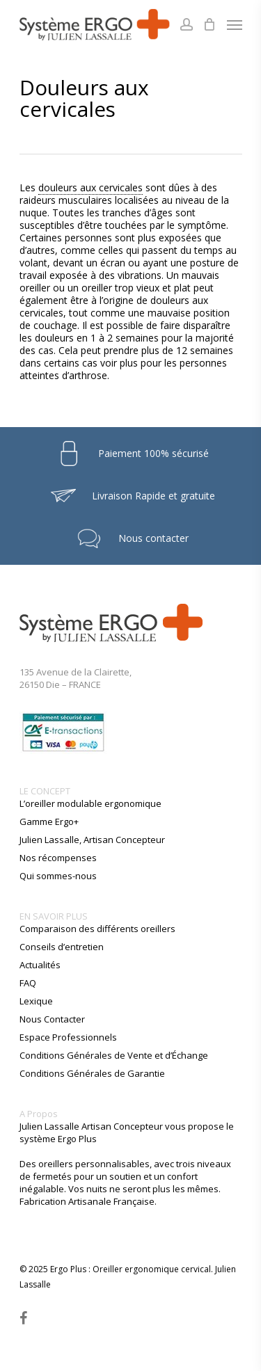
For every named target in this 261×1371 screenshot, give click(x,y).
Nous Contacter (52, 1019)
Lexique (36, 1001)
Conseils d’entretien (61, 946)
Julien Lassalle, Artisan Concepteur (92, 839)
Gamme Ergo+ (49, 821)
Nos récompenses (58, 857)
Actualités (40, 965)
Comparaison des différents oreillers (97, 928)
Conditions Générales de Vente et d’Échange (113, 1055)
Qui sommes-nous (58, 875)
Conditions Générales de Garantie (92, 1073)
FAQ (27, 983)
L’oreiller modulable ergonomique (90, 803)
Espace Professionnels (68, 1037)
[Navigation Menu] (234, 24)
